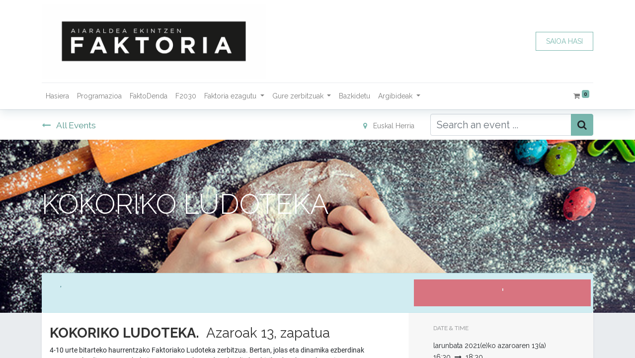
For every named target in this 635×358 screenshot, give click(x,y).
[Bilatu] (582, 125)
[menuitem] (57, 96)
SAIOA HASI (564, 41)
